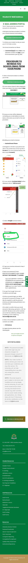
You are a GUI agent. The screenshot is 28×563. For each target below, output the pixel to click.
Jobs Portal (6, 2)
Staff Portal (11, 1)
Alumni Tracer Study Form (9, 532)
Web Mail (5, 505)
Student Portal (18, 1)
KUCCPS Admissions (8, 478)
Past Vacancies (7, 534)
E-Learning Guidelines (8, 480)
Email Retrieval (6, 475)
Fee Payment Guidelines (9, 483)
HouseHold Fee (14, 2)
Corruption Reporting (8, 536)
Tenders (14, 4)
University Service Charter (9, 527)
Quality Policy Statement (9, 541)
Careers (21, 2)
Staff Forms (6, 514)
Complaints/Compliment (9, 539)
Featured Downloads (8, 529)
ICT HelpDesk (6, 485)
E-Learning (5, 470)
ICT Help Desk (6, 510)
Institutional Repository (9, 544)
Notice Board (6, 500)
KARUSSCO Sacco (7, 502)
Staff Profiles (6, 512)
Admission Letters (7, 473)
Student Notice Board (8, 468)
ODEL (6, 1)
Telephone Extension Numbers (11, 507)
